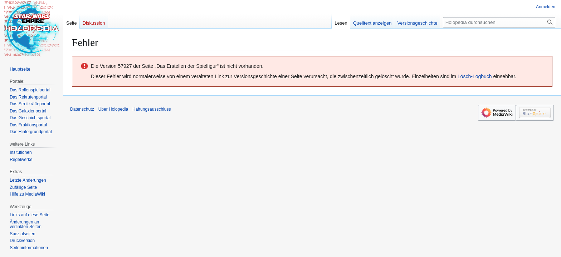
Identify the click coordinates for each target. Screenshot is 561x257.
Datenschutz (82, 109)
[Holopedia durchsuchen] (499, 22)
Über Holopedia (113, 109)
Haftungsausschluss (151, 109)
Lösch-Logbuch (475, 76)
